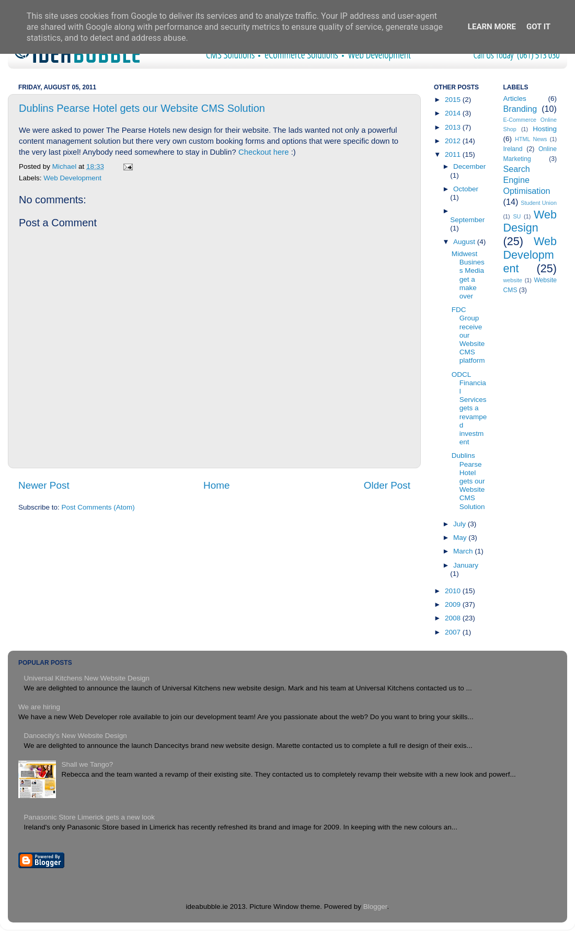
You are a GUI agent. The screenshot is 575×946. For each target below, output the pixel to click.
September (467, 220)
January (465, 565)
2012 (454, 141)
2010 (454, 591)
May (460, 537)
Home (216, 485)
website (513, 280)
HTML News (531, 139)
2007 (454, 632)
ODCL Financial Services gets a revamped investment (469, 408)
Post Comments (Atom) (98, 507)
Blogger (375, 906)
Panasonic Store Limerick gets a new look (89, 817)
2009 (454, 604)
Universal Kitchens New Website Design (87, 678)
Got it (538, 26)
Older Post (387, 485)
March (464, 551)
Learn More (492, 26)
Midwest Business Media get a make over (468, 275)
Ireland (513, 149)
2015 (454, 99)
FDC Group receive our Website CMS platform (468, 335)
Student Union (539, 203)
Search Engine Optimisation (526, 179)
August (465, 242)
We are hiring (39, 707)
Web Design (530, 221)
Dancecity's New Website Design (75, 736)
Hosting (545, 129)
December (469, 166)
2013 (454, 127)
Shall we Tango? (87, 764)
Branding (520, 108)
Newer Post (44, 485)
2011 (454, 154)
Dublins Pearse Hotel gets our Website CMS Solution (142, 108)
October (465, 189)
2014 (454, 113)
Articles (514, 98)
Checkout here (263, 152)
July (460, 524)
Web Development (72, 178)
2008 (454, 618)
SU (517, 216)
